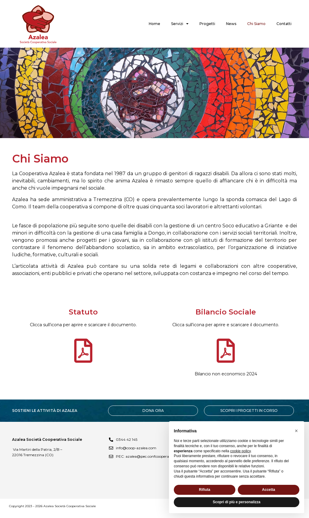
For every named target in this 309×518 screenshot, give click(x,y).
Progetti (207, 23)
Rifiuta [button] (204, 490)
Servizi (180, 24)
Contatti (283, 23)
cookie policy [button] (240, 451)
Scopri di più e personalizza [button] (236, 502)
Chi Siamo (256, 23)
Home (154, 23)
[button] (296, 431)
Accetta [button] (268, 490)
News (231, 23)
